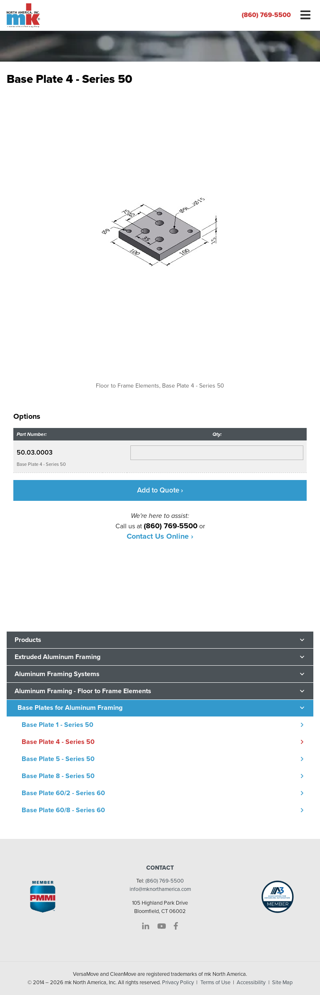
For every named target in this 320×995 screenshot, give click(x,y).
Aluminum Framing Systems (57, 674)
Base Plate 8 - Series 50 (58, 776)
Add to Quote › (160, 490)
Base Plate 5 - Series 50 (58, 759)
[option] (160, 240)
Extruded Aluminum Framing (57, 657)
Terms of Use (215, 982)
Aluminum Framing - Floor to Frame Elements (83, 691)
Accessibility (251, 982)
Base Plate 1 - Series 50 (57, 725)
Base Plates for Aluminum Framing (70, 708)
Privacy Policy (178, 982)
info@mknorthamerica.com (160, 889)
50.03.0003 (34, 452)
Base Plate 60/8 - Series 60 (63, 810)
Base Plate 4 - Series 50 (58, 742)
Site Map (282, 982)
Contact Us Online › (160, 536)
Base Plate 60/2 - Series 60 (63, 793)
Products (28, 640)
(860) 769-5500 (266, 15)
